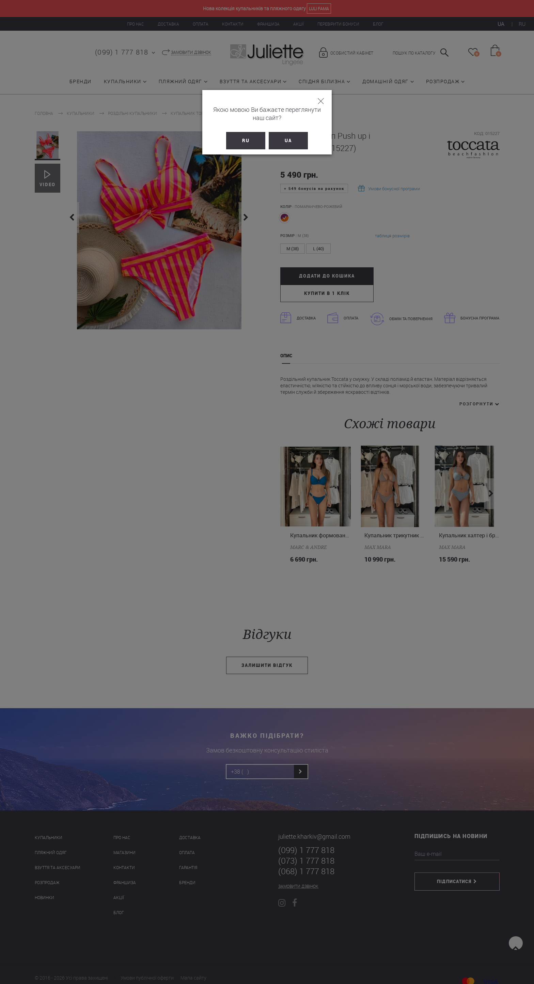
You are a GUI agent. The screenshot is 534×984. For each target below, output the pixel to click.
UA (288, 132)
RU (246, 132)
